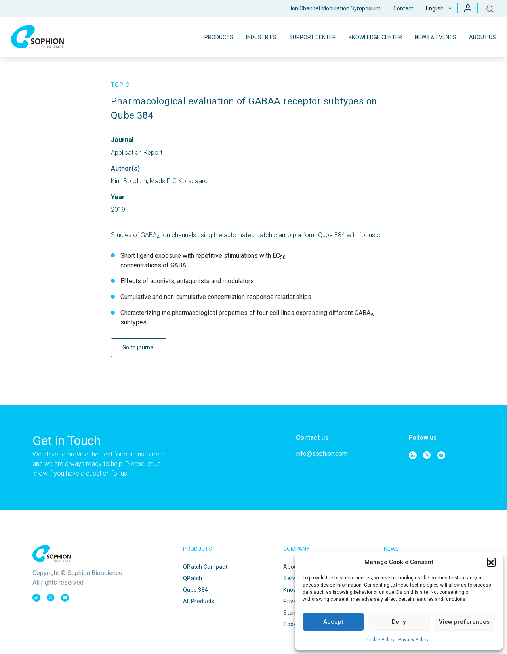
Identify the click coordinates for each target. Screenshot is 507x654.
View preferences (464, 621)
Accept (333, 621)
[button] (491, 562)
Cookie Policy (380, 639)
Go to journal (138, 347)
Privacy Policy (413, 639)
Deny (399, 621)
